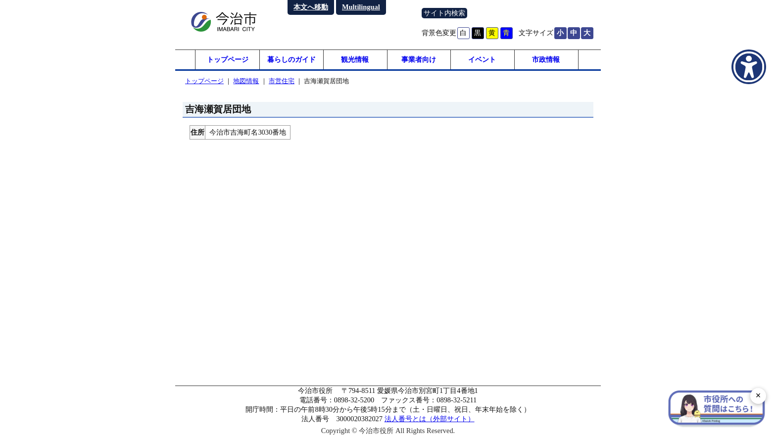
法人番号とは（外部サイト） (430, 419)
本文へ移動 (310, 7)
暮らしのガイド (291, 59)
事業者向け (418, 59)
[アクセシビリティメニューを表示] (748, 66)
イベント (482, 59)
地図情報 (246, 81)
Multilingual (361, 7)
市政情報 (546, 59)
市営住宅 (281, 81)
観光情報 (355, 59)
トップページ (227, 59)
